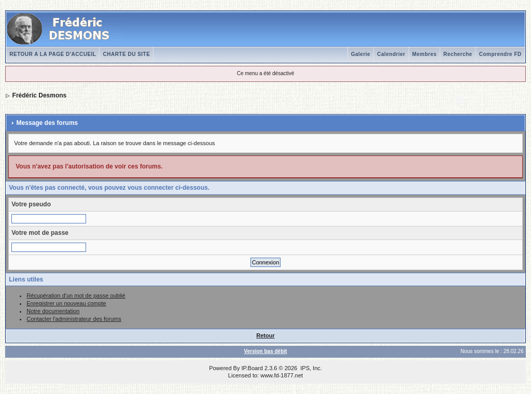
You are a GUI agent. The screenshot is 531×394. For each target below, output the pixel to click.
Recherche (457, 54)
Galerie (360, 54)
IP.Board (252, 368)
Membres (424, 54)
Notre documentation (52, 311)
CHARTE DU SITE (126, 54)
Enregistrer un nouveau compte (66, 303)
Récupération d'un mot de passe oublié (75, 295)
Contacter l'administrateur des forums (73, 319)
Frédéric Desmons (39, 95)
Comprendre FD (500, 54)
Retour (265, 335)
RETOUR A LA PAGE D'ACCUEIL (52, 54)
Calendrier (391, 54)
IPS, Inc (310, 368)
